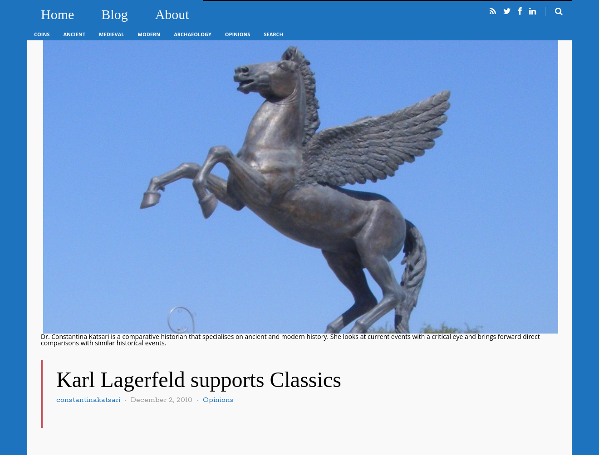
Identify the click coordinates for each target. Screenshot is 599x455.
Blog (114, 14)
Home (57, 14)
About (172, 14)
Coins (41, 34)
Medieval (111, 34)
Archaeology (192, 34)
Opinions (237, 34)
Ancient (74, 34)
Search (273, 34)
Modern (149, 34)
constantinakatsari (88, 400)
